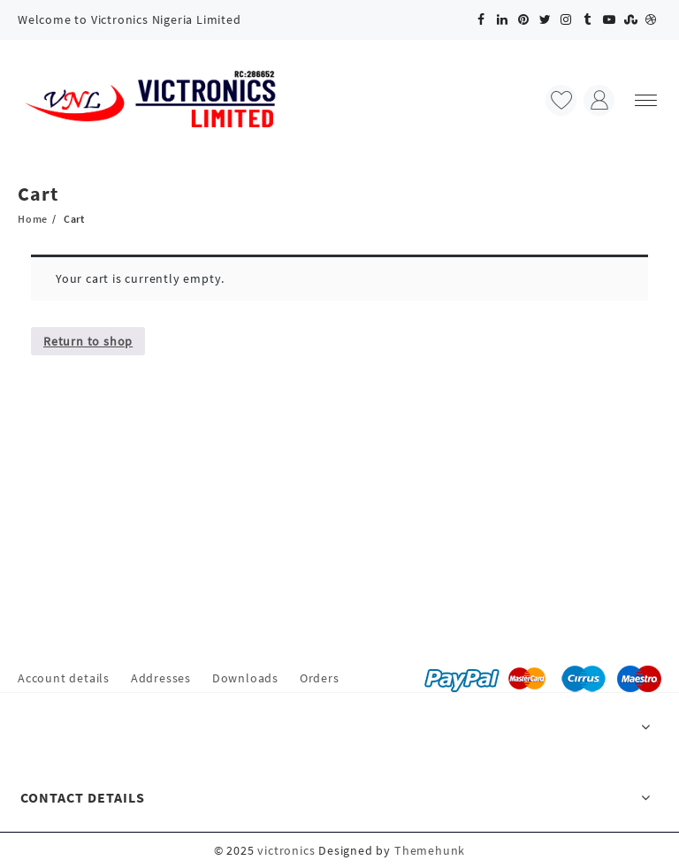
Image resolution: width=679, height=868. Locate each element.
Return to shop (88, 341)
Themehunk (429, 850)
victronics (286, 850)
